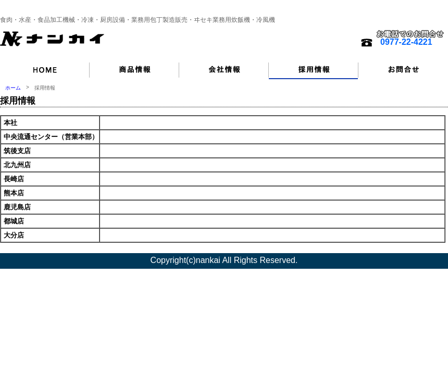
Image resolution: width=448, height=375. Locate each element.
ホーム (13, 88)
